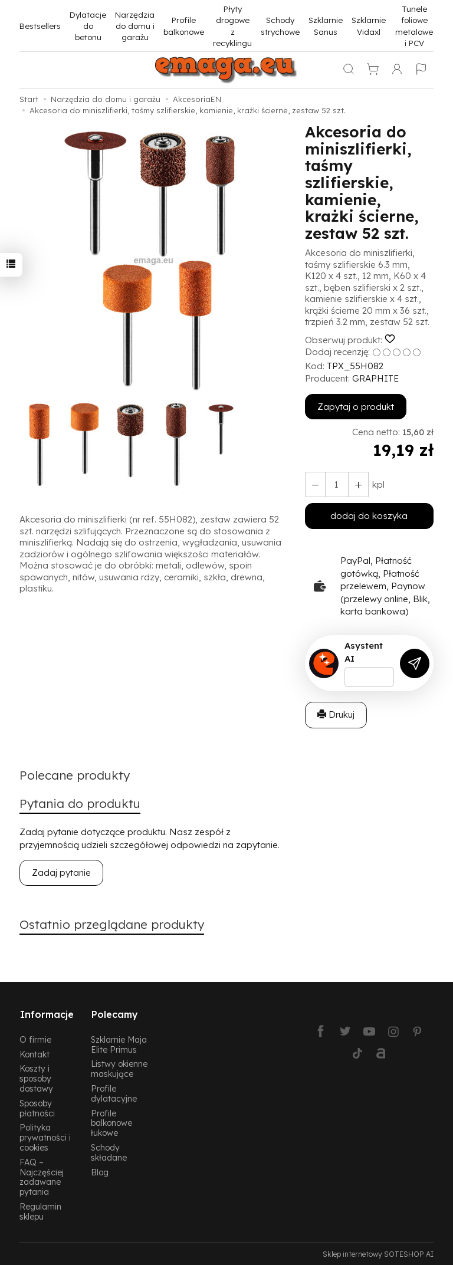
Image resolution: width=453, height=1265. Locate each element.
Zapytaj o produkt (355, 406)
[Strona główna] (226, 70)
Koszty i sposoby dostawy (36, 1077)
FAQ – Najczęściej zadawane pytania (41, 1175)
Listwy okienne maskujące (119, 1067)
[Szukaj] (348, 70)
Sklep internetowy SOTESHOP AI (378, 1252)
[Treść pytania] (369, 677)
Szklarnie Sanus (325, 25)
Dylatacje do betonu (88, 25)
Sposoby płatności (37, 1107)
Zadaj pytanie (61, 873)
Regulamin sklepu (40, 1210)
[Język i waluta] (421, 70)
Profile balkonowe (183, 25)
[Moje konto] (397, 70)
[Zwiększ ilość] (315, 484)
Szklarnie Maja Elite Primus (119, 1043)
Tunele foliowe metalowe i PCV (414, 26)
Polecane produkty (75, 775)
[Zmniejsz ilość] (357, 484)
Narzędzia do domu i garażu (135, 25)
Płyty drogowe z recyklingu (232, 26)
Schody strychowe (280, 25)
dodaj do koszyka (369, 515)
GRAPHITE (375, 378)
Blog (100, 1171)
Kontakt (34, 1053)
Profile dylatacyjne (114, 1092)
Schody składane (109, 1151)
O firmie (35, 1038)
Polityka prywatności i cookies (45, 1136)
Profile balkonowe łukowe (111, 1122)
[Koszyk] (372, 70)
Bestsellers (40, 26)
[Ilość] (336, 484)
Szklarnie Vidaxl (369, 25)
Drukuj (335, 714)
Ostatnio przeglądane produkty (112, 925)
